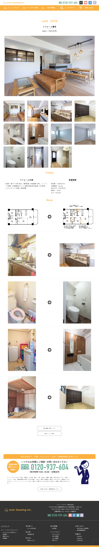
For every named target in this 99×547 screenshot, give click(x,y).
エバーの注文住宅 (32, 528)
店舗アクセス (6, 536)
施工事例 (54, 528)
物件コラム (54, 540)
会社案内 (5, 534)
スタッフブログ (56, 534)
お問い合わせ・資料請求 (83, 528)
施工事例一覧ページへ (49, 428)
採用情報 (5, 538)
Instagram (80, 540)
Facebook (79, 538)
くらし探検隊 (55, 538)
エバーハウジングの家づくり (9, 532)
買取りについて (31, 540)
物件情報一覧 (31, 534)
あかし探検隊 (55, 536)
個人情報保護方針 (81, 530)
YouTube (79, 536)
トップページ (5, 526)
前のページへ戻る (49, 433)
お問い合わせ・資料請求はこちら (49, 489)
